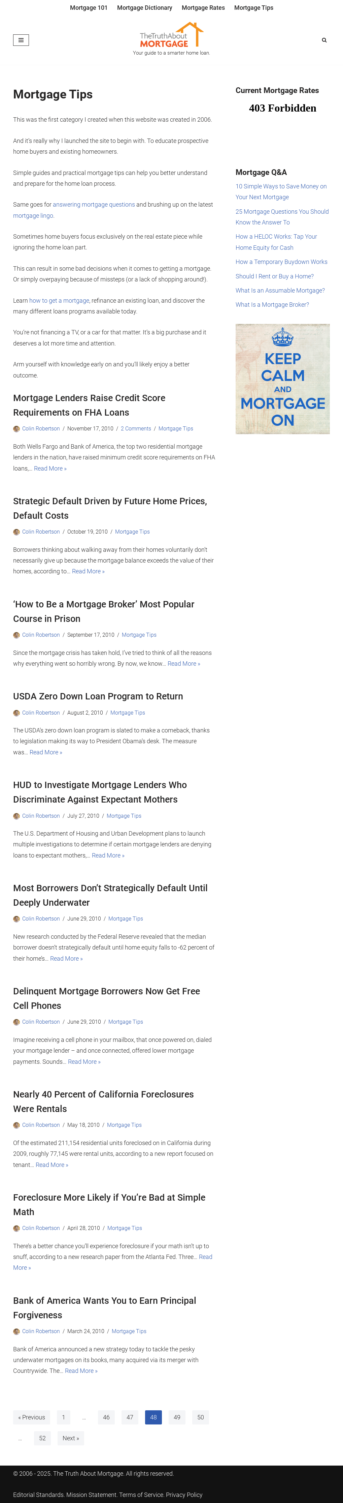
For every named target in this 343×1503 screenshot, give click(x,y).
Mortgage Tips (253, 7)
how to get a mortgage (59, 300)
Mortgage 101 (89, 7)
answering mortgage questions (94, 204)
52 (42, 1438)
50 (200, 1417)
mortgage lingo (33, 215)
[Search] (324, 39)
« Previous (31, 1417)
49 (177, 1417)
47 (130, 1417)
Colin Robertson (41, 428)
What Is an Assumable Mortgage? (280, 290)
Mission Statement (91, 1494)
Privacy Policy (184, 1494)
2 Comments (136, 428)
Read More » (50, 468)
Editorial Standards (38, 1494)
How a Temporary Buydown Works (282, 261)
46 (106, 1417)
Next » (71, 1438)
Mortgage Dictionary (144, 7)
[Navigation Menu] (21, 40)
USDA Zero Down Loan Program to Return (98, 696)
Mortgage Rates (203, 7)
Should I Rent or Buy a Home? (275, 276)
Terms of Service (141, 1494)
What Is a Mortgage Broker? (272, 304)
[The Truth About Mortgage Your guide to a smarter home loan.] (171, 40)
